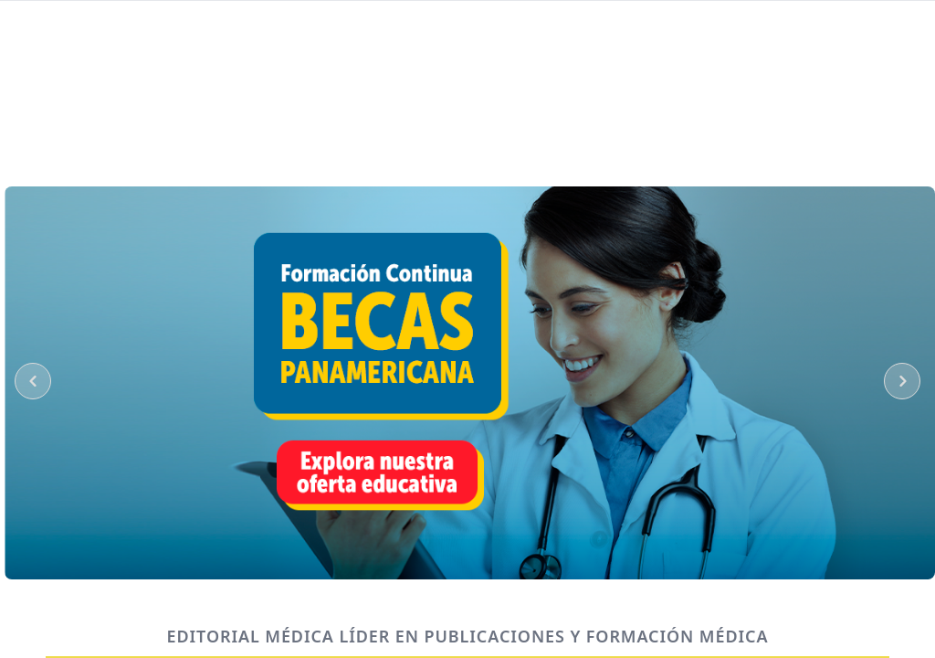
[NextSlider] (902, 381)
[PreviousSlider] (33, 381)
